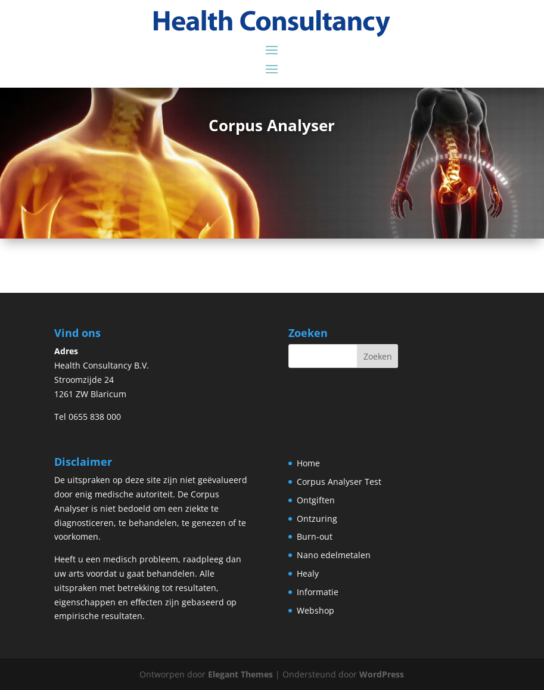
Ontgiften (316, 500)
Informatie (317, 592)
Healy (308, 573)
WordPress (381, 674)
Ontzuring (317, 518)
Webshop (315, 610)
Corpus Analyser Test (339, 481)
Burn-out (314, 536)
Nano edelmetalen (334, 555)
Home (308, 463)
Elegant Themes (240, 674)
